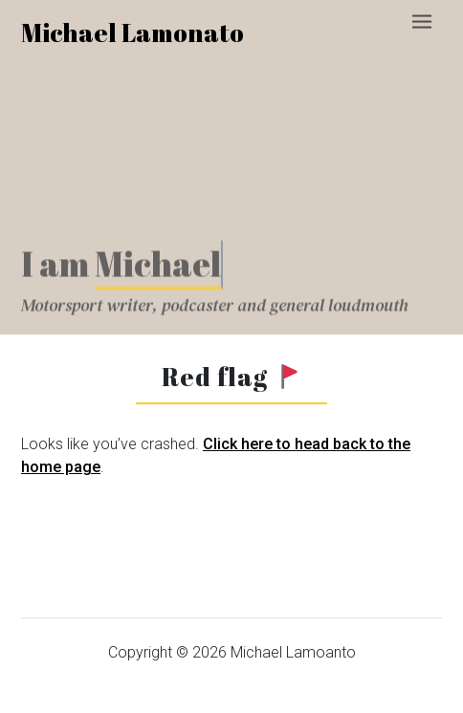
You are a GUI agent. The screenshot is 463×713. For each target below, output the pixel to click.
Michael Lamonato (132, 32)
